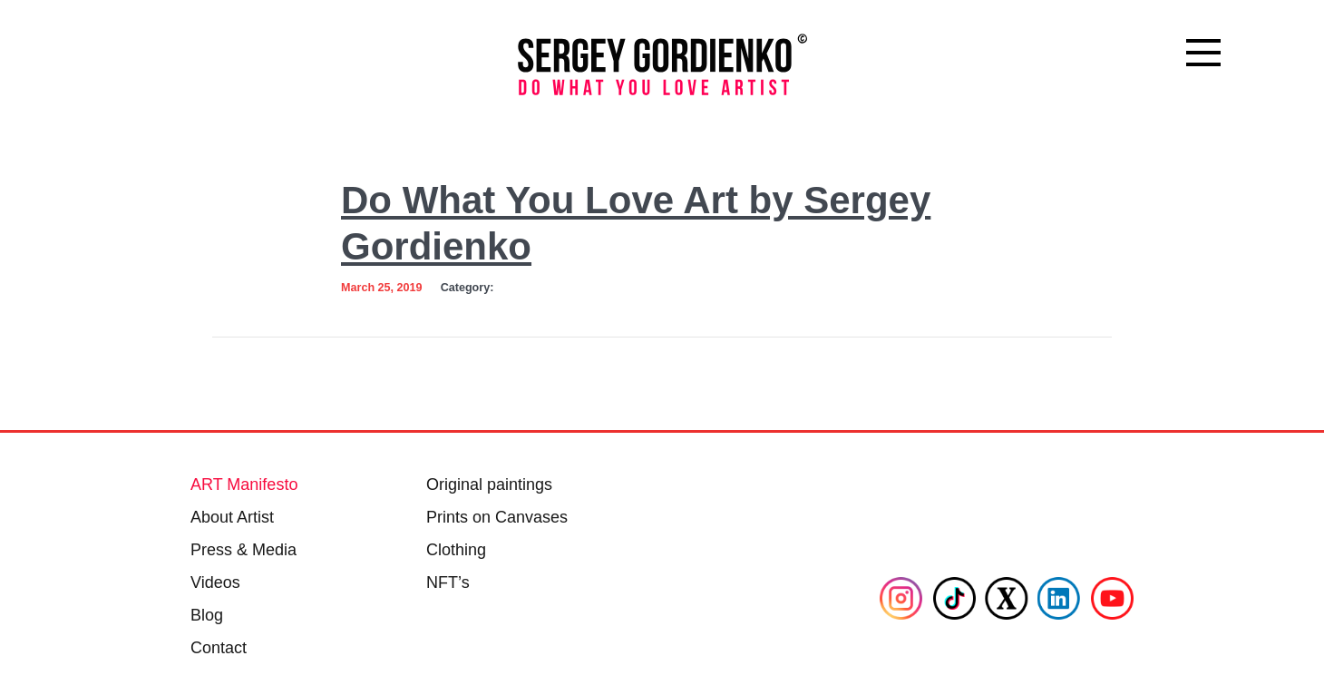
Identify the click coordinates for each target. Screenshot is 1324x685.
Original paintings (489, 484)
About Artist (232, 517)
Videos (215, 582)
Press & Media (243, 550)
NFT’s (448, 582)
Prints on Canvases (497, 517)
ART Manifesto (243, 484)
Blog (206, 615)
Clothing (456, 550)
